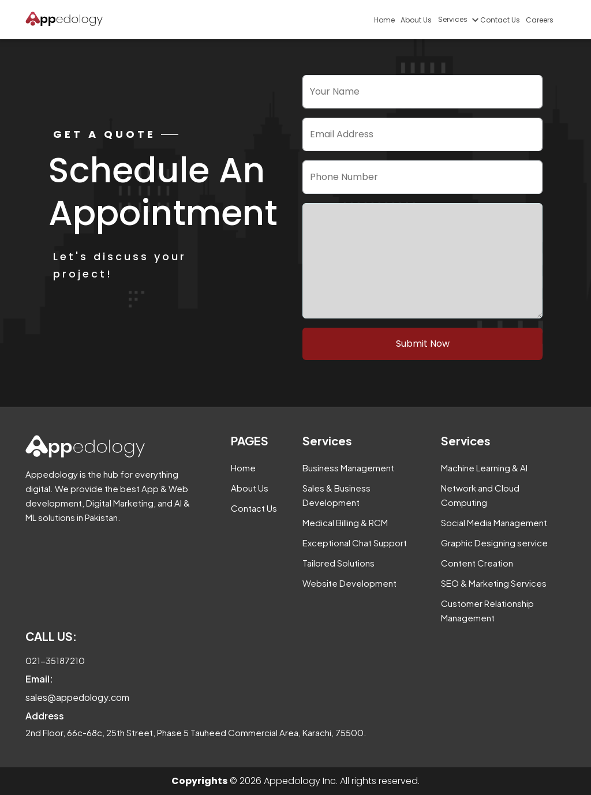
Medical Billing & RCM (345, 522)
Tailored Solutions (338, 562)
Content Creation (477, 562)
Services (457, 19)
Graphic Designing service (494, 542)
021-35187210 (55, 660)
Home (384, 20)
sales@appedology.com (77, 697)
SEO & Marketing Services (494, 583)
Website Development (349, 583)
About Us (416, 20)
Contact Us (500, 20)
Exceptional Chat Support (354, 542)
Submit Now (423, 343)
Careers (539, 20)
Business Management (348, 467)
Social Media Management (494, 522)
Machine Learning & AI (484, 467)
